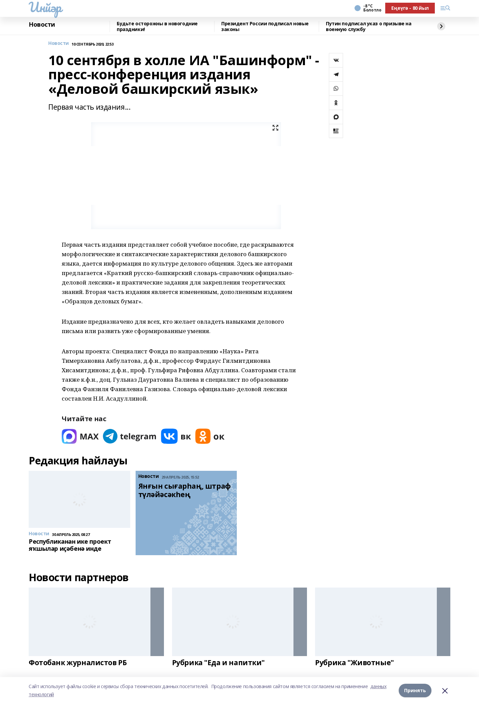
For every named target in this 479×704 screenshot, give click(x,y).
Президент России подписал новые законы (265, 26)
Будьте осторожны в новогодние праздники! (157, 26)
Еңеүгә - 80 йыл (410, 8)
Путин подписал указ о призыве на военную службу (369, 26)
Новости (42, 24)
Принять (415, 690)
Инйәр (45, 7)
